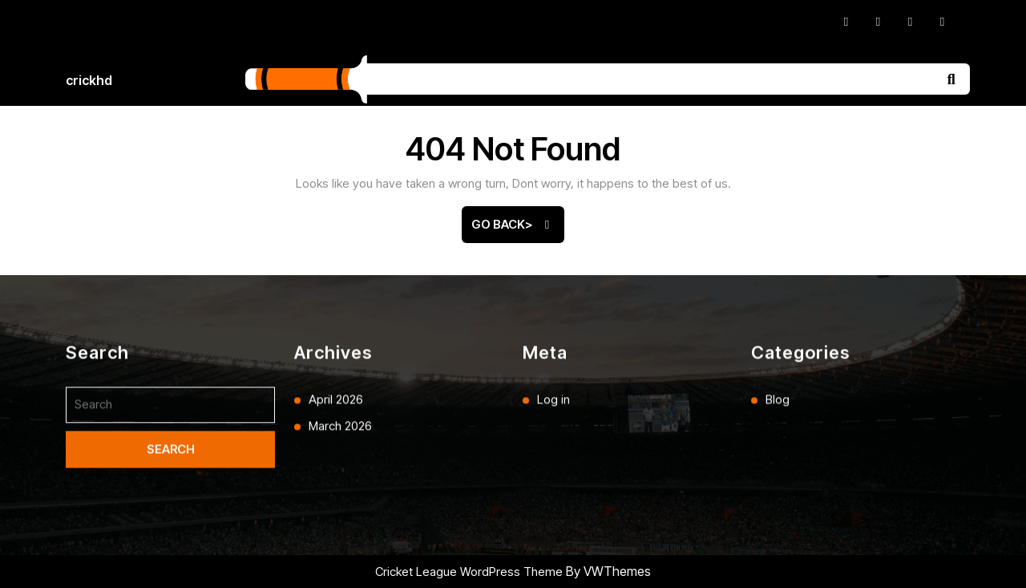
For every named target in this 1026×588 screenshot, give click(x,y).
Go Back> (517, 229)
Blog (777, 527)
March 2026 (340, 553)
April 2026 (336, 527)
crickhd (89, 80)
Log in (553, 527)
